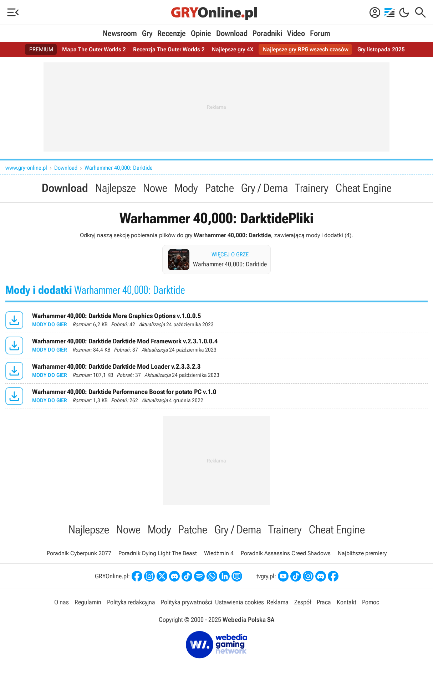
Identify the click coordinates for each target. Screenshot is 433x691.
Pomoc (370, 602)
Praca (324, 602)
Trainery (311, 188)
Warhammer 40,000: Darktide (119, 167)
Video (296, 33)
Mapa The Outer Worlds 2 (94, 49)
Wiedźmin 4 (219, 553)
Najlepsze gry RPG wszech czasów (305, 49)
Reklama (278, 602)
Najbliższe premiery (362, 553)
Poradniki (267, 33)
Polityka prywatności (186, 602)
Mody (186, 188)
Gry (147, 33)
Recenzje (171, 33)
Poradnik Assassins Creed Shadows (286, 553)
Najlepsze (115, 188)
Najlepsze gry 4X (232, 49)
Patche (219, 188)
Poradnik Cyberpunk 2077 (79, 553)
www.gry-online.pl (26, 167)
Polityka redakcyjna (131, 602)
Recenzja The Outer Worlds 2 (169, 49)
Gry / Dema (264, 188)
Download (232, 33)
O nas (61, 602)
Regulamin (88, 602)
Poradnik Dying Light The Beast (157, 553)
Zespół (302, 602)
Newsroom (120, 33)
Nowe (155, 188)
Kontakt (346, 602)
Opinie (201, 33)
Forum (320, 33)
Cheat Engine (364, 188)
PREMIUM (41, 49)
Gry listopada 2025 (381, 49)
